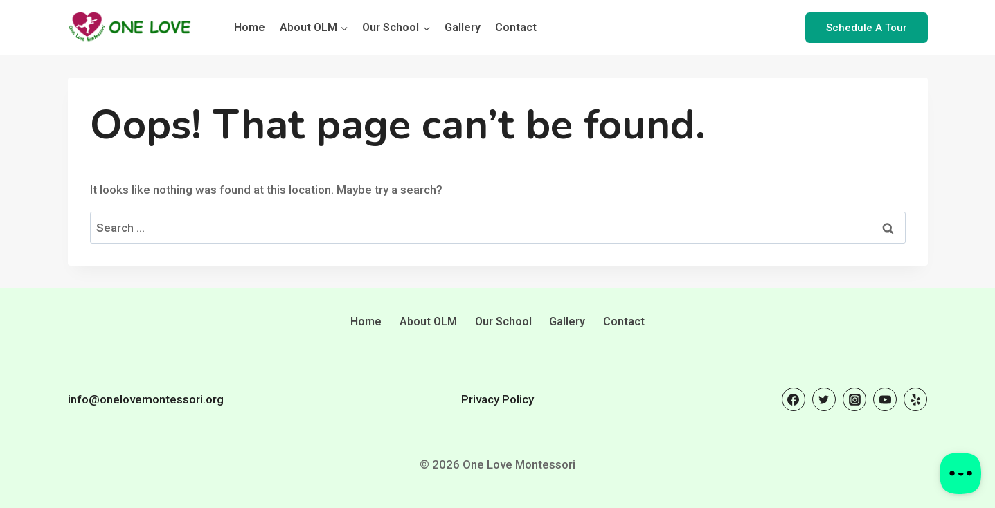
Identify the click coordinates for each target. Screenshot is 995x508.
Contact (516, 27)
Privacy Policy (497, 399)
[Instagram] (854, 399)
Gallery (463, 27)
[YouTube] (885, 399)
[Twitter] (824, 399)
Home (249, 27)
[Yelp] (915, 399)
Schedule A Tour (866, 27)
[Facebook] (793, 399)
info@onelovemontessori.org (146, 399)
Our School (503, 321)
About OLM (428, 321)
